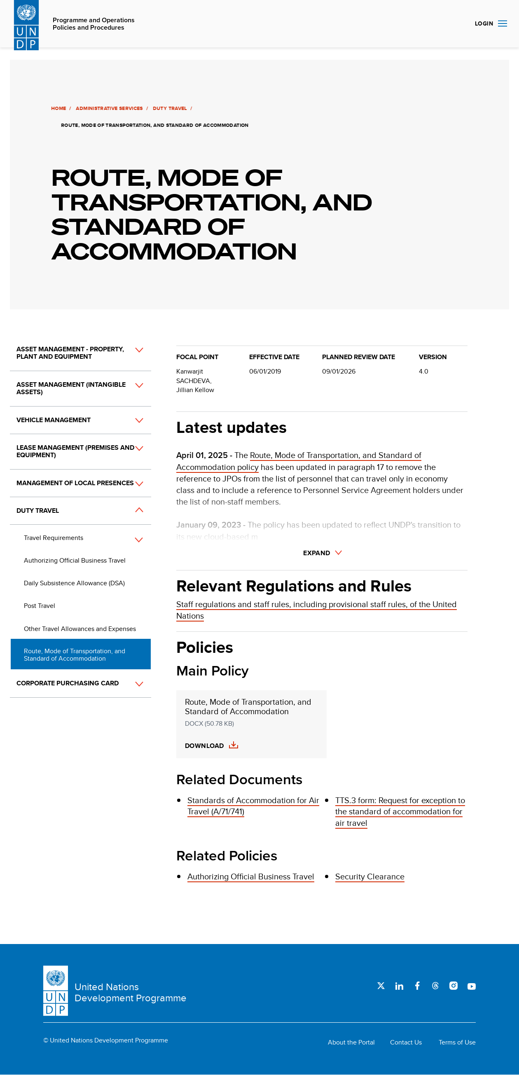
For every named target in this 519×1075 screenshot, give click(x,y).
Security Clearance (369, 876)
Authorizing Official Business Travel (75, 560)
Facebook (417, 986)
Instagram (453, 986)
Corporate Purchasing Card (67, 683)
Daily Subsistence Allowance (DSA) (74, 583)
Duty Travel (169, 108)
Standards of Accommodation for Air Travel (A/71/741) (253, 805)
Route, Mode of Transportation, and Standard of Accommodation (74, 654)
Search (459, 24)
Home (57, 108)
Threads (435, 986)
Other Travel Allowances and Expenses (80, 628)
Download (204, 745)
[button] (130, 357)
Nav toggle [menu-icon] (502, 23)
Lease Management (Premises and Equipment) (75, 451)
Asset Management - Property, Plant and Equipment (70, 352)
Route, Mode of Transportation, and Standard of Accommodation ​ (248, 707)
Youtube (472, 986)
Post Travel (39, 605)
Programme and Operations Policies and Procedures (94, 24)
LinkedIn (399, 986)
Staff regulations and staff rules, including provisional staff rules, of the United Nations (316, 610)
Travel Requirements (53, 537)
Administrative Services (108, 108)
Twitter (381, 986)
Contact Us (406, 1042)
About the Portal (351, 1042)
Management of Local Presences (75, 483)
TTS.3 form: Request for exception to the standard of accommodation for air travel (400, 811)
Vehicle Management (53, 420)
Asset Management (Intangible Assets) (71, 388)
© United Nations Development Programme (105, 1040)
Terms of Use (457, 1042)
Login (484, 23)
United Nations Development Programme (131, 992)
